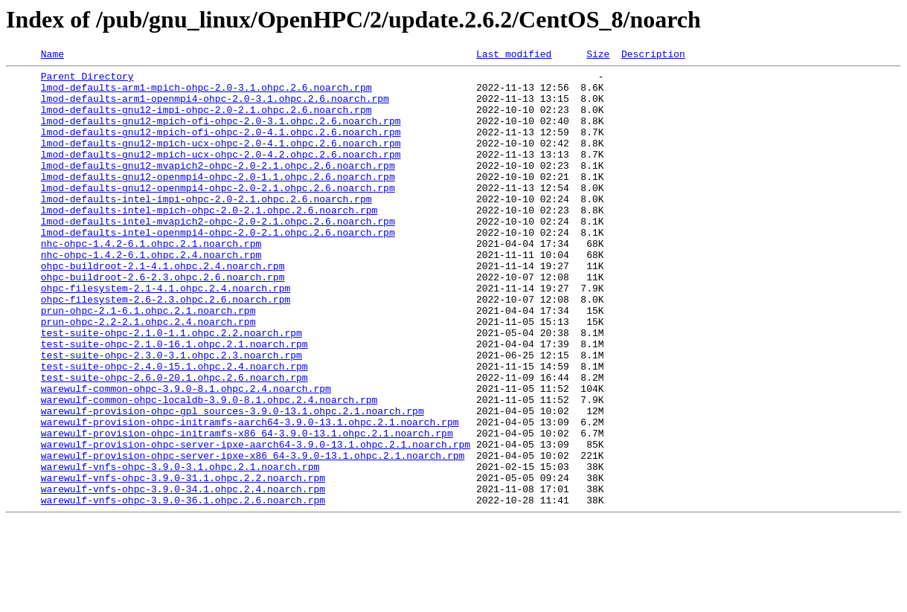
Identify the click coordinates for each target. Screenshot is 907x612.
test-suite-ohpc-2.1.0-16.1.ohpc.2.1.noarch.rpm (174, 401)
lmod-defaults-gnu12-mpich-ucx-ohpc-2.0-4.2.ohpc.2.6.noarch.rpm (221, 174)
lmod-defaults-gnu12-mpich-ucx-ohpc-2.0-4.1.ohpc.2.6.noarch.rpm (221, 160)
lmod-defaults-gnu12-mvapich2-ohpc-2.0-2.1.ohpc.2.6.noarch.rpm (218, 187)
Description (653, 55)
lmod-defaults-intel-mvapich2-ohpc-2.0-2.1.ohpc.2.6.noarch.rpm (218, 254)
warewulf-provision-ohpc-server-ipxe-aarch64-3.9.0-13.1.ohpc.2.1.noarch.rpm (255, 522)
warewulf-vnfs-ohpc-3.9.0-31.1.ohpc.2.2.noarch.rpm (183, 562)
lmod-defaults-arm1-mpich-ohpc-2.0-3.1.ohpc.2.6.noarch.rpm (206, 93)
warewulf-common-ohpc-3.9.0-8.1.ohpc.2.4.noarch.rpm (186, 455)
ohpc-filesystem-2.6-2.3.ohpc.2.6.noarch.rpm (165, 348)
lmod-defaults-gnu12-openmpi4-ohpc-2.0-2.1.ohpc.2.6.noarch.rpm (218, 214)
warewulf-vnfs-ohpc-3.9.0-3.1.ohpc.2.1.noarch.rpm (180, 548)
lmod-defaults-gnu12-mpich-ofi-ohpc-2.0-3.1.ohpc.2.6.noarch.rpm (221, 134)
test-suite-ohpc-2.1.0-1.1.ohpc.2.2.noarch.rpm (171, 388)
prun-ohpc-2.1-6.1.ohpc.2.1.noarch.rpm (148, 361)
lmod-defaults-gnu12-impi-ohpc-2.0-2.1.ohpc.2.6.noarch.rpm (206, 120)
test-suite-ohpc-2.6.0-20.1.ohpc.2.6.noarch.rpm (174, 441)
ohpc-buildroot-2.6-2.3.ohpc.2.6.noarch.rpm (163, 321)
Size (597, 55)
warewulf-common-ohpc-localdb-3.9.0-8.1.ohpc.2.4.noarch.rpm (209, 468)
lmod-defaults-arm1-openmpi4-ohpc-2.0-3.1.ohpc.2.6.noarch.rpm (215, 107)
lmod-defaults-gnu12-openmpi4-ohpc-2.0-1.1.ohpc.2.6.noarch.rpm (218, 200)
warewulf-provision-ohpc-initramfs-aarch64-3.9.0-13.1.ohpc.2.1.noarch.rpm (250, 495)
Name (52, 55)
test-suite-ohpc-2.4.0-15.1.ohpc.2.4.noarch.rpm (174, 428)
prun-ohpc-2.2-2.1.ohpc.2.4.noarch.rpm (148, 374)
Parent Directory (87, 80)
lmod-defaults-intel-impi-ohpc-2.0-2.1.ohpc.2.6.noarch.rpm (206, 227)
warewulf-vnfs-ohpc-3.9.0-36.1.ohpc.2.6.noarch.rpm (183, 589)
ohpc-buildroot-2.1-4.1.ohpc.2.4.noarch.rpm (163, 308)
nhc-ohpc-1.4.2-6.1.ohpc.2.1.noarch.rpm (151, 281)
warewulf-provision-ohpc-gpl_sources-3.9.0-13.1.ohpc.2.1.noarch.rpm (232, 482)
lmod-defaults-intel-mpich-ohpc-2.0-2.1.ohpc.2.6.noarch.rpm (209, 241)
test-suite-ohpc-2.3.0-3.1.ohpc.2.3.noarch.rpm (171, 415)
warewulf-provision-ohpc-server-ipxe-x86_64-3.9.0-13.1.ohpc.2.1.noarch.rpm (252, 535)
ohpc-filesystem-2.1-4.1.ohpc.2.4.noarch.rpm (165, 334)
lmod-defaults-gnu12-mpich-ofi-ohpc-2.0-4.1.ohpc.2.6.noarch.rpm (221, 147)
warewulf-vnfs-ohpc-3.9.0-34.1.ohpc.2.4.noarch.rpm (183, 575)
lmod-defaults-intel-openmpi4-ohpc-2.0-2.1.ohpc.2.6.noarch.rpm (218, 267)
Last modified (513, 55)
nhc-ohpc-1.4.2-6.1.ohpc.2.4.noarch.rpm (151, 294)
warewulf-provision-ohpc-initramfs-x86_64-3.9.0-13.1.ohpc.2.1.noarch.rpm (247, 508)
